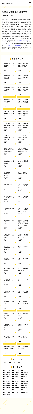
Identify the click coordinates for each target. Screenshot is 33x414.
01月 (8, 383)
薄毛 (20, 373)
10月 (17, 385)
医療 (6, 373)
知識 (15, 373)
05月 (8, 381)
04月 (8, 390)
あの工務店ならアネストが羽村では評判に (18, 45)
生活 (12, 15)
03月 (17, 381)
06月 (8, 397)
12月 (17, 383)
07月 (17, 388)
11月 (26, 383)
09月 (26, 385)
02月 (26, 381)
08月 (8, 388)
